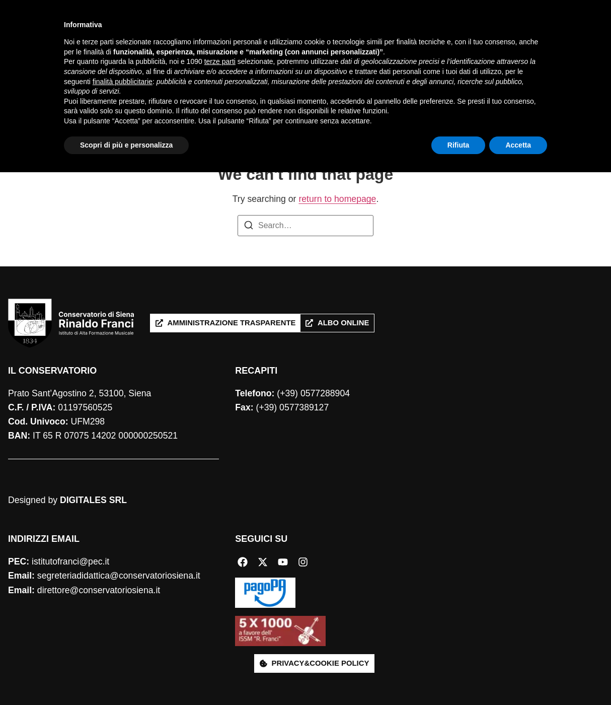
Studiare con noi (263, 39)
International (170, 62)
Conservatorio (173, 39)
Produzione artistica (364, 39)
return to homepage (337, 199)
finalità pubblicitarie (122, 614)
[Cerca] (590, 50)
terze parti (220, 594)
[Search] (249, 227)
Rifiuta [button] (458, 677)
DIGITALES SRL (93, 500)
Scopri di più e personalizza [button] (126, 677)
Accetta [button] (518, 677)
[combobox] (525, 50)
